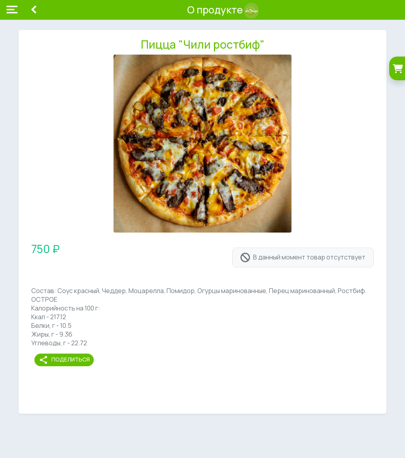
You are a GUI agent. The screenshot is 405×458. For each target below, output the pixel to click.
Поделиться (64, 360)
